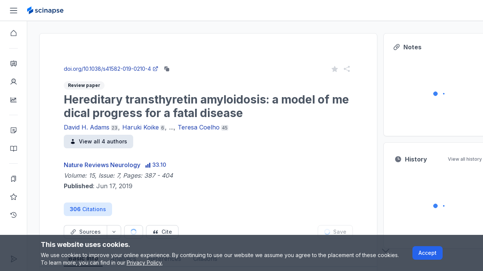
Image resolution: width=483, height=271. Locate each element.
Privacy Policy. (145, 262)
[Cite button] (162, 232)
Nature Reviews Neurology (102, 165)
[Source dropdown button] (114, 232)
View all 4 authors (98, 141)
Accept (427, 253)
